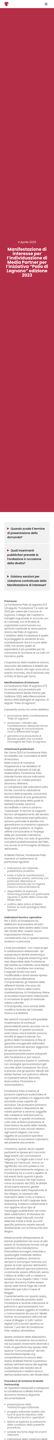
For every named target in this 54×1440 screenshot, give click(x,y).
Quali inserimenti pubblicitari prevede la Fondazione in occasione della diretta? (24, 557)
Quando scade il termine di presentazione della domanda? (26, 533)
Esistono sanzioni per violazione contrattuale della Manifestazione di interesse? (27, 581)
